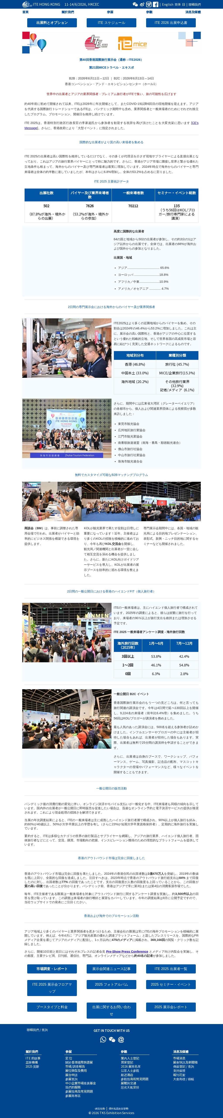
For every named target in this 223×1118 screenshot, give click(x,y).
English (167, 4)
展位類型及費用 (76, 1070)
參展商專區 (73, 1095)
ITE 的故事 (33, 1058)
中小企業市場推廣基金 (80, 1083)
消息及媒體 (193, 12)
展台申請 (71, 1074)
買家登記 (127, 1062)
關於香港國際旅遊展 (79, 1062)
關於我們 (67, 12)
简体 (178, 4)
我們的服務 (73, 1087)
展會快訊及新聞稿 (185, 1062)
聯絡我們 (195, 4)
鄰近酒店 (127, 1074)
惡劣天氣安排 (130, 1087)
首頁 (25, 12)
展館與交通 (128, 1083)
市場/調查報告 (75, 1066)
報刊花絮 (179, 1074)
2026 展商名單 (131, 1066)
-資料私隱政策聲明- (118, 1108)
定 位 (68, 1058)
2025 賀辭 (32, 1066)
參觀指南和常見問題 (134, 1079)
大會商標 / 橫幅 (183, 1079)
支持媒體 (179, 1070)
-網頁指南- (100, 1108)
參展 (110, 12)
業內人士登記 (130, 1058)
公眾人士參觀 (130, 1070)
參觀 (149, 12)
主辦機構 (31, 1062)
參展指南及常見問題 (79, 1091)
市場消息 (179, 1058)
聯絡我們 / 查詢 (37, 1030)
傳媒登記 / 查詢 (183, 1066)
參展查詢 (71, 1079)
